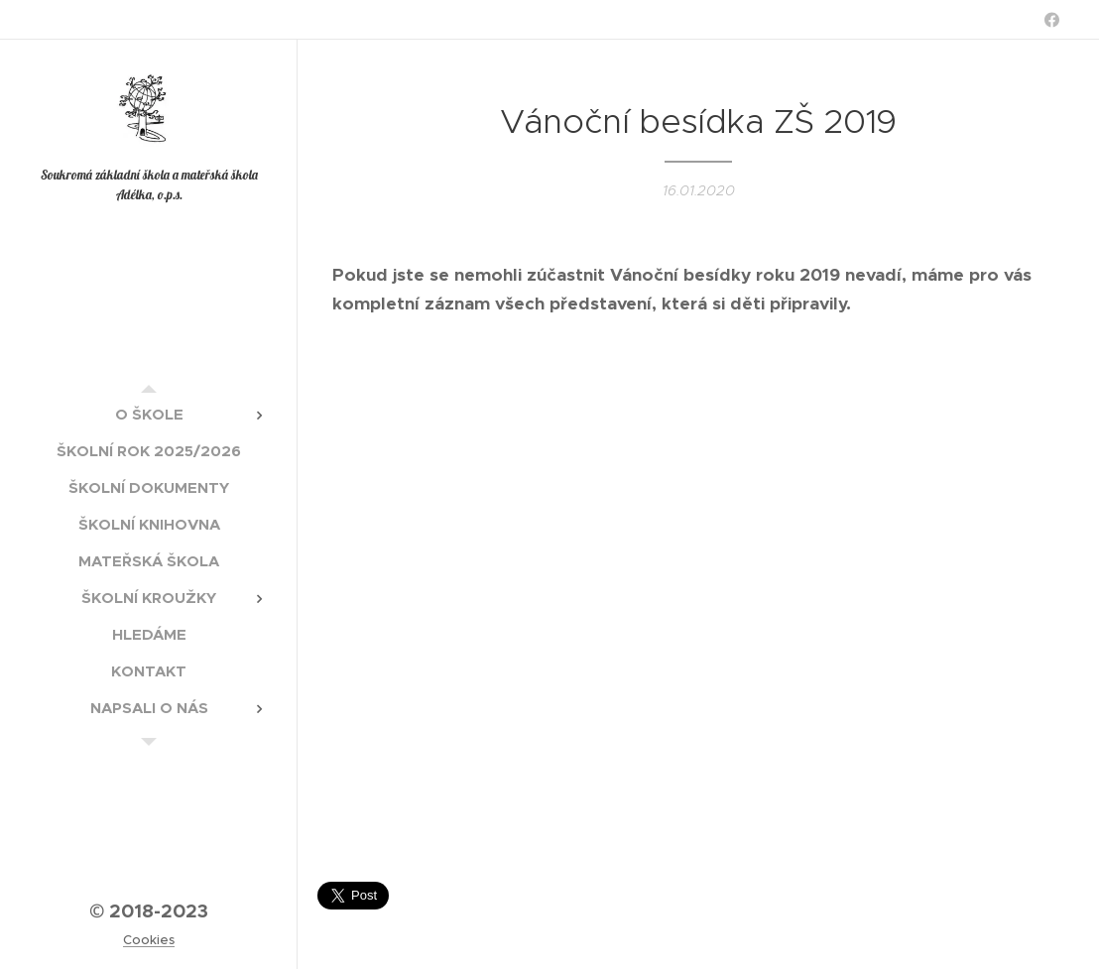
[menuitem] (149, 414)
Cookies (149, 939)
